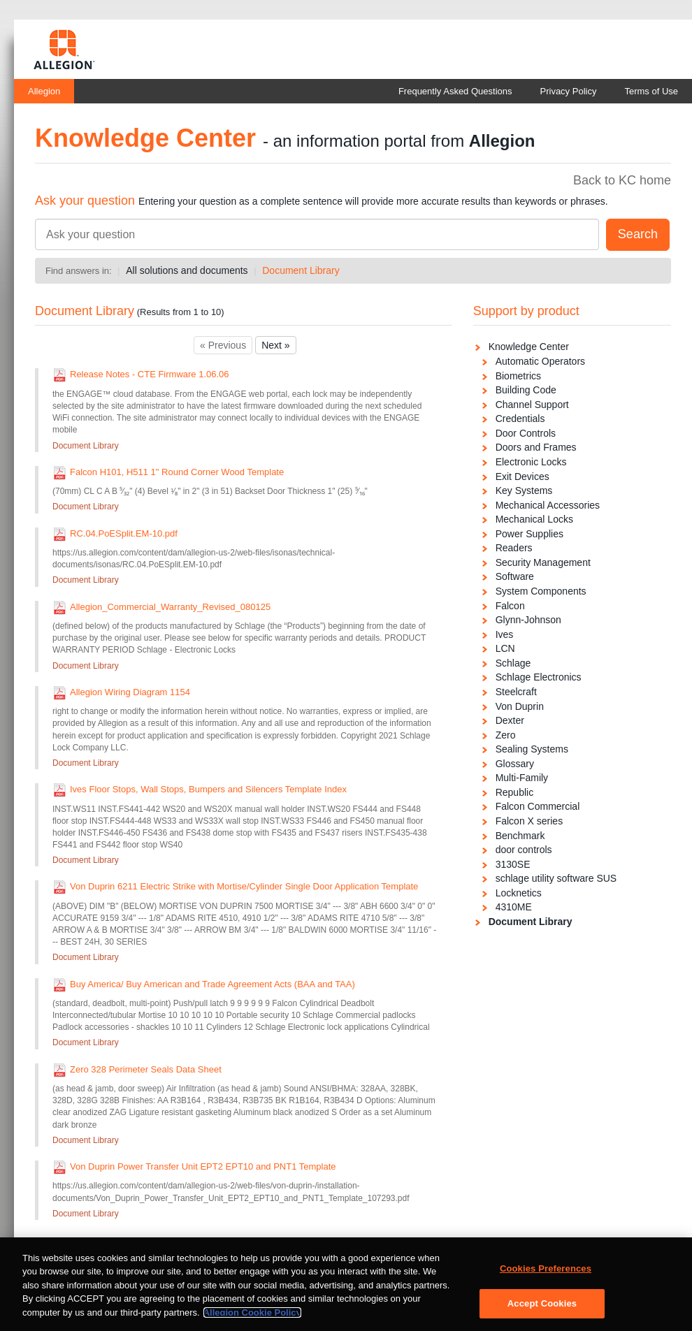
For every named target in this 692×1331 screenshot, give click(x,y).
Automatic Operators (540, 361)
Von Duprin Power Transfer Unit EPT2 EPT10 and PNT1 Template (203, 1166)
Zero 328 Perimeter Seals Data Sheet (146, 1069)
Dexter (510, 720)
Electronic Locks (531, 461)
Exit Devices (522, 476)
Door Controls (526, 433)
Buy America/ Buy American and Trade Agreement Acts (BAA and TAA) (212, 984)
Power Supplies (529, 533)
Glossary (515, 763)
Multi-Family (522, 777)
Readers (514, 547)
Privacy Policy (568, 91)
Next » (275, 345)
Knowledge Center (529, 346)
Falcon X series (529, 821)
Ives (505, 634)
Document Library (301, 270)
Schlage (513, 663)
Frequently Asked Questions (455, 91)
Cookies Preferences (545, 1275)
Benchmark (520, 835)
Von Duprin (520, 706)
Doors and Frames (536, 447)
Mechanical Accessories (548, 505)
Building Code (526, 389)
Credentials (520, 418)
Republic (514, 792)
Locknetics (519, 893)
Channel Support (532, 404)
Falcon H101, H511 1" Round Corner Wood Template (177, 472)
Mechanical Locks (534, 519)
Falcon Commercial (538, 806)
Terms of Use (651, 91)
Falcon (510, 605)
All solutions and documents (186, 270)
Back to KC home (622, 180)
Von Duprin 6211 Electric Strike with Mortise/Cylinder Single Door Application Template (244, 886)
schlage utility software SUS (556, 878)
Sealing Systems (532, 749)
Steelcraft (516, 691)
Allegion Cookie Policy (252, 1319)
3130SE (513, 864)
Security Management (543, 562)
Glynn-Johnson (528, 619)
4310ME (514, 906)
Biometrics (518, 375)
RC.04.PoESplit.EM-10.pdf (124, 533)
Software (515, 576)
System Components (541, 591)
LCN (505, 648)
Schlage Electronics (539, 677)
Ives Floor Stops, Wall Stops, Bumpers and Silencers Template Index (208, 789)
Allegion (44, 91)
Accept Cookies (542, 1309)
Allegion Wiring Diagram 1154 (130, 692)
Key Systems (524, 490)
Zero (506, 735)
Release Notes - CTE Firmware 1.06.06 (149, 374)
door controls (524, 849)
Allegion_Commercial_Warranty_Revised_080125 (170, 607)
